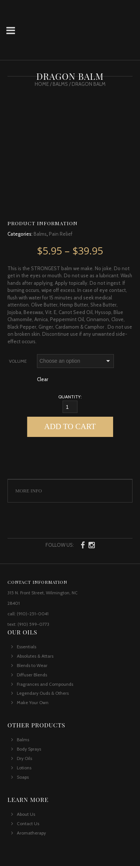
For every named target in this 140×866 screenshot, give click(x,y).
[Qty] (70, 407)
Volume (18, 361)
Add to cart (70, 426)
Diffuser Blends (32, 675)
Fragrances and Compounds (45, 684)
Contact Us (28, 823)
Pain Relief (60, 234)
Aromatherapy (31, 833)
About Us (26, 814)
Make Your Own (33, 702)
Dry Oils (24, 758)
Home (42, 84)
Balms (60, 84)
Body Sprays (29, 749)
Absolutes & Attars (35, 656)
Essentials (26, 646)
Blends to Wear (32, 665)
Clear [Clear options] (42, 379)
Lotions (24, 767)
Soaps (23, 777)
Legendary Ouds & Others (43, 693)
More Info (28, 491)
